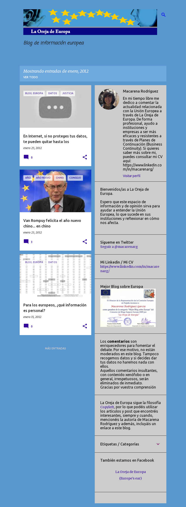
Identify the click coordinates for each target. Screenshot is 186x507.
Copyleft (107, 407)
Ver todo (30, 77)
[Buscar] (163, 14)
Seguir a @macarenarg (119, 247)
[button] (85, 157)
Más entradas (55, 348)
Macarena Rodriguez (140, 91)
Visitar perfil (131, 176)
